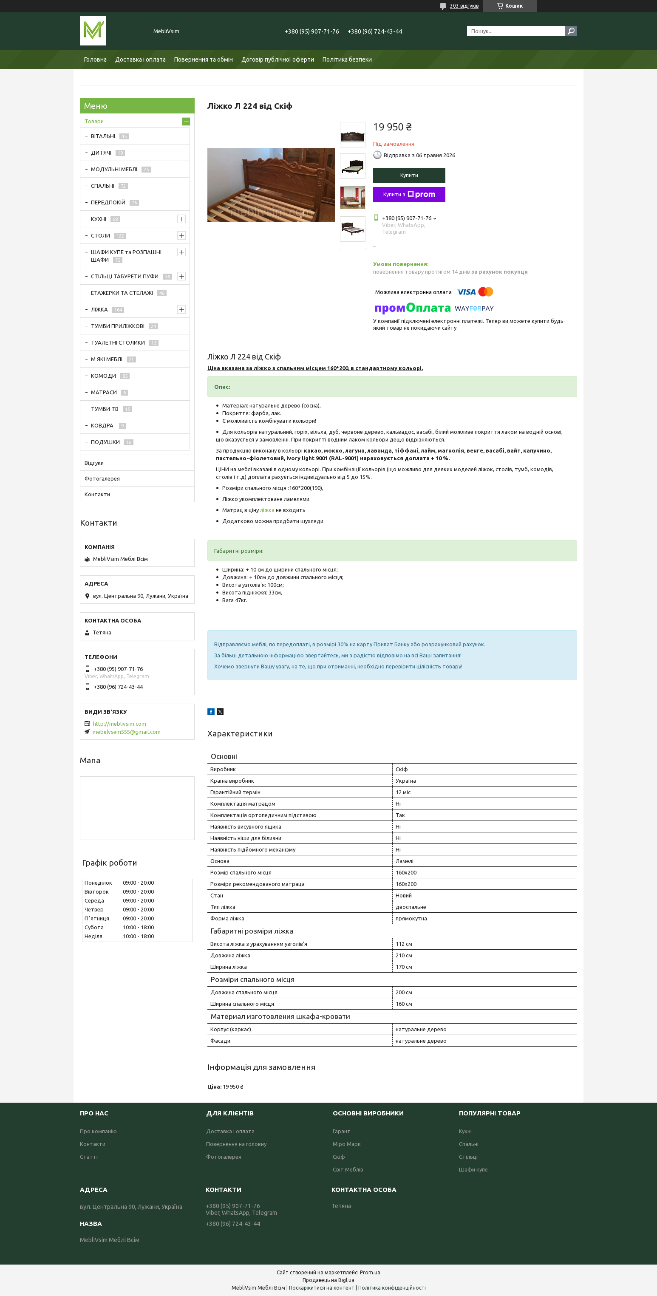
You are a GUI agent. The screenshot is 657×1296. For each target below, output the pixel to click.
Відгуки (94, 463)
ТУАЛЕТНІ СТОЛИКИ (118, 342)
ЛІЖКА (99, 309)
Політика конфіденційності (392, 1287)
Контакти (97, 494)
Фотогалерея (102, 478)
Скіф (339, 1157)
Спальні (469, 1144)
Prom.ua (370, 1272)
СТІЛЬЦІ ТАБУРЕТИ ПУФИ (125, 276)
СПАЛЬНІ (102, 186)
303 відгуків (464, 5)
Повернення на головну (236, 1144)
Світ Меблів (348, 1169)
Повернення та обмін (203, 59)
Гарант (342, 1131)
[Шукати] (571, 31)
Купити (409, 175)
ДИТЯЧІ (101, 153)
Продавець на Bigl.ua (328, 1280)
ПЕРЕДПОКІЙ (108, 202)
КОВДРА (103, 425)
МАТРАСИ (104, 392)
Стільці (468, 1157)
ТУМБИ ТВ (105, 409)
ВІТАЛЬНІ (103, 136)
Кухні (465, 1131)
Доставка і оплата (140, 59)
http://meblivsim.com (119, 724)
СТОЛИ (100, 235)
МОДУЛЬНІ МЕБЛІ (114, 169)
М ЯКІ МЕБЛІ (106, 359)
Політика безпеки (347, 59)
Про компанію (98, 1131)
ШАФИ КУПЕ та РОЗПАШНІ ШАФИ (126, 256)
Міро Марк (347, 1144)
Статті (89, 1157)
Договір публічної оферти (277, 59)
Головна (95, 59)
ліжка (267, 510)
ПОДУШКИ (105, 442)
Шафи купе (473, 1169)
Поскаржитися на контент (321, 1287)
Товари (94, 121)
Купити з (409, 194)
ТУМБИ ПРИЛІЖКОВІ (117, 326)
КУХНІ (98, 219)
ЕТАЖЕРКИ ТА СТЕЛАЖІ (122, 293)
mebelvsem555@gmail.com (127, 732)
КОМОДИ (103, 376)
